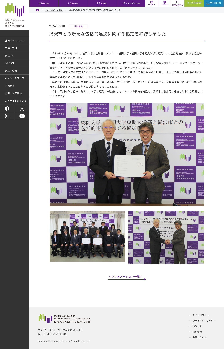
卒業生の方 (102, 3)
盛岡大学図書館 (13, 93)
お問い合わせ (177, 4)
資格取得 (10, 55)
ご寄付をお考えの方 (130, 3)
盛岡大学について (14, 40)
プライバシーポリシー (204, 320)
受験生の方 (44, 3)
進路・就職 (11, 70)
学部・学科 (11, 48)
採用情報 (197, 331)
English (151, 4)
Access (164, 4)
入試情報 (10, 63)
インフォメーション (54, 9)
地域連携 (10, 85)
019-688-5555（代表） (55, 333)
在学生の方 (73, 3)
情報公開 (197, 326)
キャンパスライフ (14, 78)
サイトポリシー (201, 315)
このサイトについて (16, 100)
